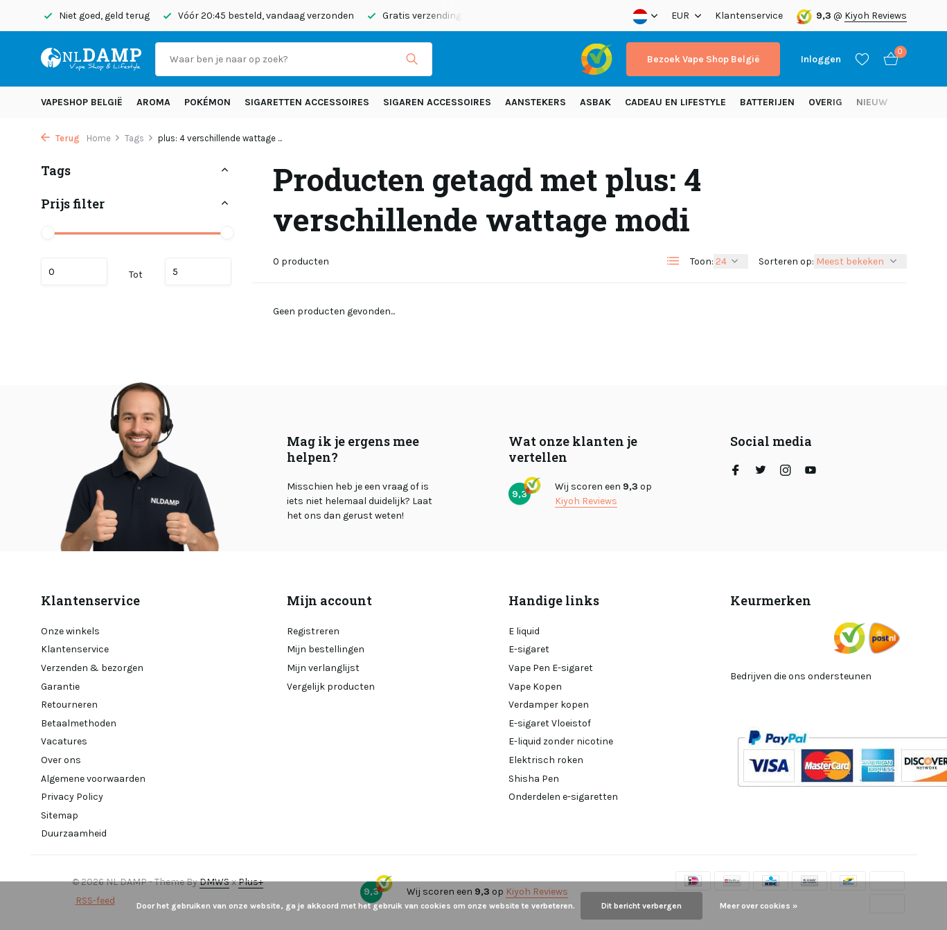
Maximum (198, 271)
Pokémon (207, 102)
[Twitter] (760, 471)
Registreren (313, 631)
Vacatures (64, 741)
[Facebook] (735, 471)
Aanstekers (535, 102)
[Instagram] (785, 471)
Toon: (702, 261)
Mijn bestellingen (325, 649)
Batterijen (767, 102)
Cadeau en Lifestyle (675, 102)
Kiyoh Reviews (875, 15)
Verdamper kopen (548, 704)
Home (104, 138)
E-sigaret (528, 649)
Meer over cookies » (758, 906)
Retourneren (69, 704)
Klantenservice (749, 15)
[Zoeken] (293, 59)
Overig (825, 102)
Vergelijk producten (331, 686)
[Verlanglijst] (862, 58)
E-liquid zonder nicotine (560, 741)
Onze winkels (70, 631)
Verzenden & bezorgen (92, 668)
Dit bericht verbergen (641, 906)
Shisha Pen (533, 779)
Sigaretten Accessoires (307, 102)
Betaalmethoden (78, 723)
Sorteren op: (786, 261)
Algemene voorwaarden (93, 779)
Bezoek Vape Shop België (703, 59)
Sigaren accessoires (437, 102)
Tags (139, 138)
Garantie (60, 686)
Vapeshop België (82, 102)
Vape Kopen (535, 686)
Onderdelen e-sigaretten (563, 797)
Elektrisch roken (545, 760)
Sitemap (59, 815)
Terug (60, 138)
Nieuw (871, 102)
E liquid (524, 631)
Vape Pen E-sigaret (550, 668)
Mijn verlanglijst (323, 668)
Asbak (595, 102)
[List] (673, 261)
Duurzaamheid (74, 833)
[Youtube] (810, 471)
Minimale (74, 271)
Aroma (153, 102)
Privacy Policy (72, 797)
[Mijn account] (821, 59)
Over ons (61, 760)
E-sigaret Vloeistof (549, 723)
